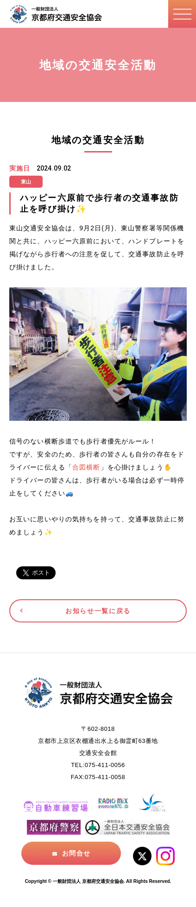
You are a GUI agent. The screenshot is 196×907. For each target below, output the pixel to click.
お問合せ (76, 853)
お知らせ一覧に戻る (98, 611)
